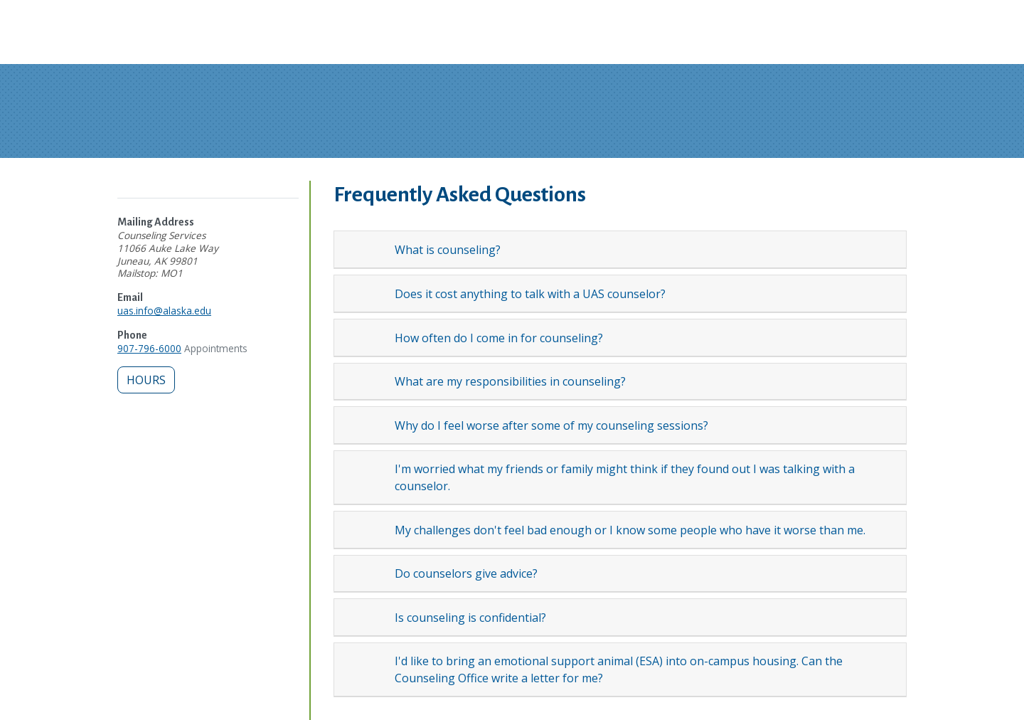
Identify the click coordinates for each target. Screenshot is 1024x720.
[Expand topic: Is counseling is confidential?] (371, 617)
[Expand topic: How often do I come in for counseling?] (371, 337)
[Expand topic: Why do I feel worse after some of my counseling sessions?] (371, 425)
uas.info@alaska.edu (164, 310)
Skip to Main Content (66, 14)
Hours (146, 380)
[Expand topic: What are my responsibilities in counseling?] (371, 381)
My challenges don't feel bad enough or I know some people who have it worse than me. (630, 530)
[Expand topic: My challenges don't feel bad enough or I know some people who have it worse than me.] (371, 529)
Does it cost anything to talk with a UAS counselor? (530, 294)
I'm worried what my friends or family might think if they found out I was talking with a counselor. (625, 477)
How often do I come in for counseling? (499, 338)
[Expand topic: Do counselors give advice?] (371, 573)
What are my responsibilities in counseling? (510, 381)
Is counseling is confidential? (470, 617)
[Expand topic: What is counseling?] (371, 249)
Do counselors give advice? (466, 573)
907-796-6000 (149, 348)
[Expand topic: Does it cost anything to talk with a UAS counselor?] (371, 293)
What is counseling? (448, 250)
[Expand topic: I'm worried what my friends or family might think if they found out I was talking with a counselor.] (371, 477)
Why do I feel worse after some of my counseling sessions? (551, 425)
